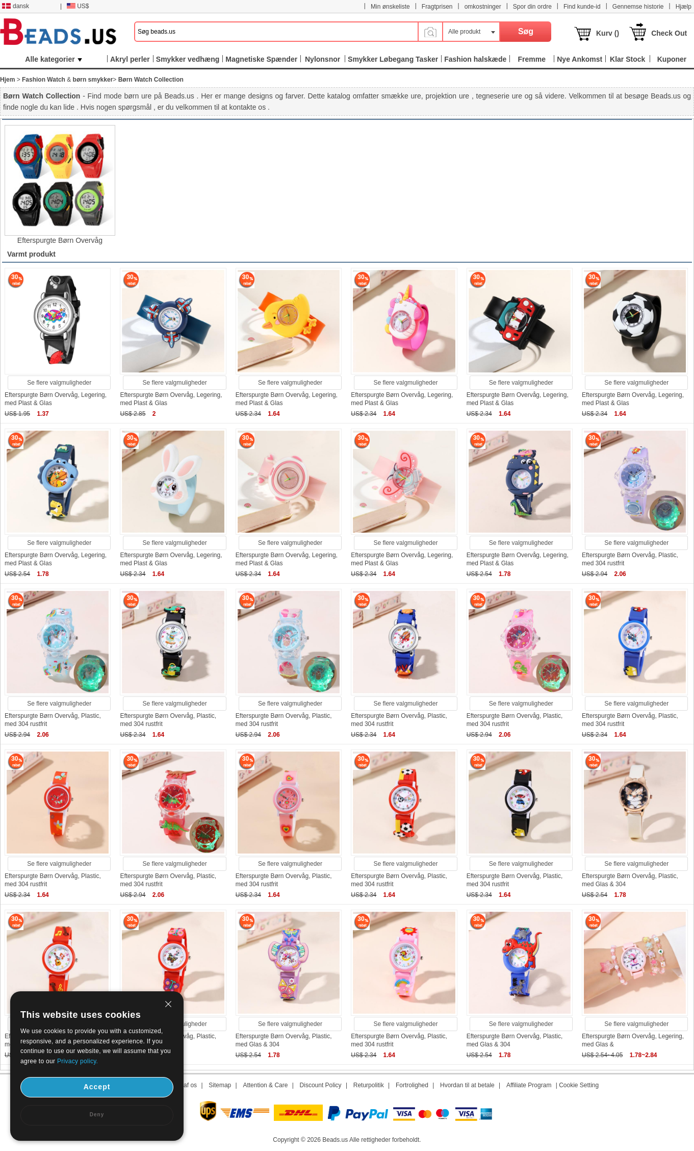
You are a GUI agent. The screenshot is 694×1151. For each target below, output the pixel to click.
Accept (97, 1087)
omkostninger (483, 6)
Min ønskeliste (390, 6)
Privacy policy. (77, 1061)
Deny (97, 1114)
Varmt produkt (31, 254)
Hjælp (683, 6)
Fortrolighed (412, 1085)
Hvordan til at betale (467, 1085)
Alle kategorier (53, 59)
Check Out (669, 33)
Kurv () (607, 33)
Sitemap (220, 1085)
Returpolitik (368, 1085)
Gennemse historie (638, 6)
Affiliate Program (528, 1085)
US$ (78, 6)
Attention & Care (265, 1085)
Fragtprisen (437, 6)
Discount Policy (321, 1085)
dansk (15, 6)
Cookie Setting (579, 1085)
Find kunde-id (582, 6)
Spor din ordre (532, 6)
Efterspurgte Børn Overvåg (59, 240)
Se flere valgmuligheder (59, 382)
